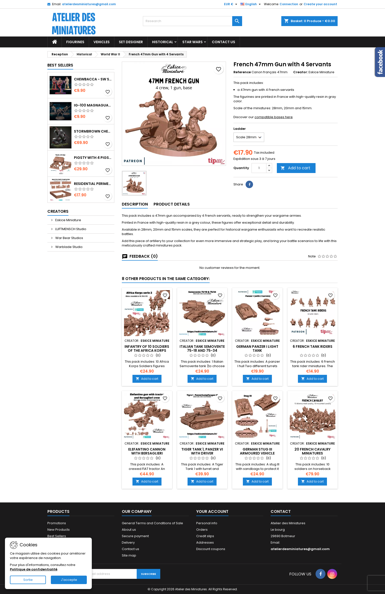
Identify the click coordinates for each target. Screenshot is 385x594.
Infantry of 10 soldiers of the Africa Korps (147, 348)
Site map (129, 555)
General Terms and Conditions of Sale (152, 523)
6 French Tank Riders (312, 346)
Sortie (28, 579)
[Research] (192, 21)
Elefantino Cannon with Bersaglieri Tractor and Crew (146, 453)
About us (129, 529)
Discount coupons (210, 549)
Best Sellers (60, 65)
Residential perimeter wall (93, 184)
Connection (289, 4)
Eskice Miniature (68, 220)
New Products (58, 529)
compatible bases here (274, 117)
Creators (57, 211)
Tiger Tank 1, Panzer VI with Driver (202, 451)
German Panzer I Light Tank (257, 348)
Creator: (300, 72)
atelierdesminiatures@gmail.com (89, 4)
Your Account (212, 511)
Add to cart (295, 168)
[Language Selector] (251, 4)
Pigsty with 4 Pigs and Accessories (93, 158)
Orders (202, 529)
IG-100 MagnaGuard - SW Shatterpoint (93, 105)
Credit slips (205, 536)
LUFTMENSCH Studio (70, 229)
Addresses (205, 542)
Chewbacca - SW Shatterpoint (93, 79)
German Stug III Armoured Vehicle (257, 451)
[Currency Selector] (231, 4)
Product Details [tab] (172, 204)
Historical (162, 41)
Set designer (131, 41)
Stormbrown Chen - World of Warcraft (93, 131)
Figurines (75, 41)
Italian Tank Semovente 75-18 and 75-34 (202, 348)
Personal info (206, 523)
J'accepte (69, 579)
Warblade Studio (69, 247)
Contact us (130, 549)
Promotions (56, 523)
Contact (281, 511)
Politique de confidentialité (33, 569)
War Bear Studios (69, 238)
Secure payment (135, 536)
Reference (242, 72)
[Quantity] (259, 168)
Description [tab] (135, 204)
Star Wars (192, 41)
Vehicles (102, 41)
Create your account (320, 4)
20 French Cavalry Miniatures (312, 451)
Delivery (128, 542)
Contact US (223, 41)
